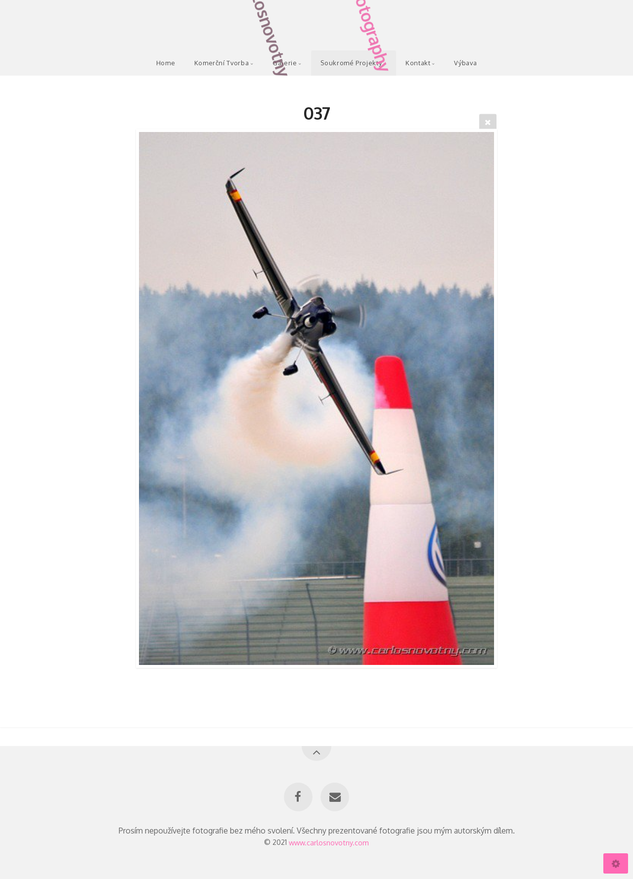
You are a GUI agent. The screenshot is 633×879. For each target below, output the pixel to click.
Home (166, 63)
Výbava (465, 63)
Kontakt (418, 63)
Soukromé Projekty (351, 63)
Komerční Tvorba (221, 63)
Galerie (284, 63)
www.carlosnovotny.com (329, 841)
